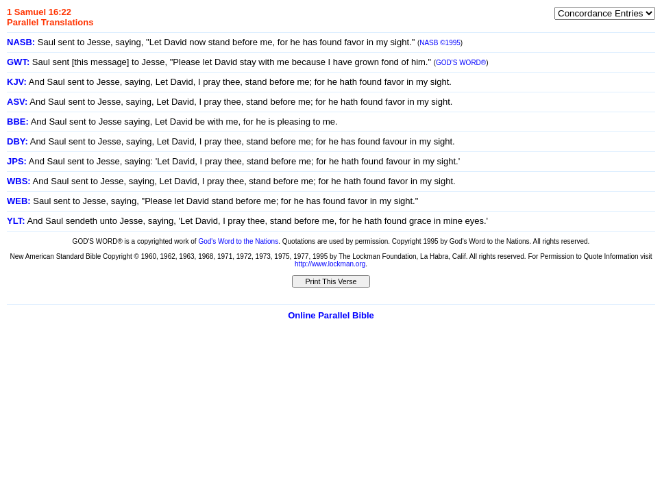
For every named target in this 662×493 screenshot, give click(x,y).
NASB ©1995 (440, 43)
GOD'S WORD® (461, 62)
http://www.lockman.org (330, 264)
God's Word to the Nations (238, 241)
